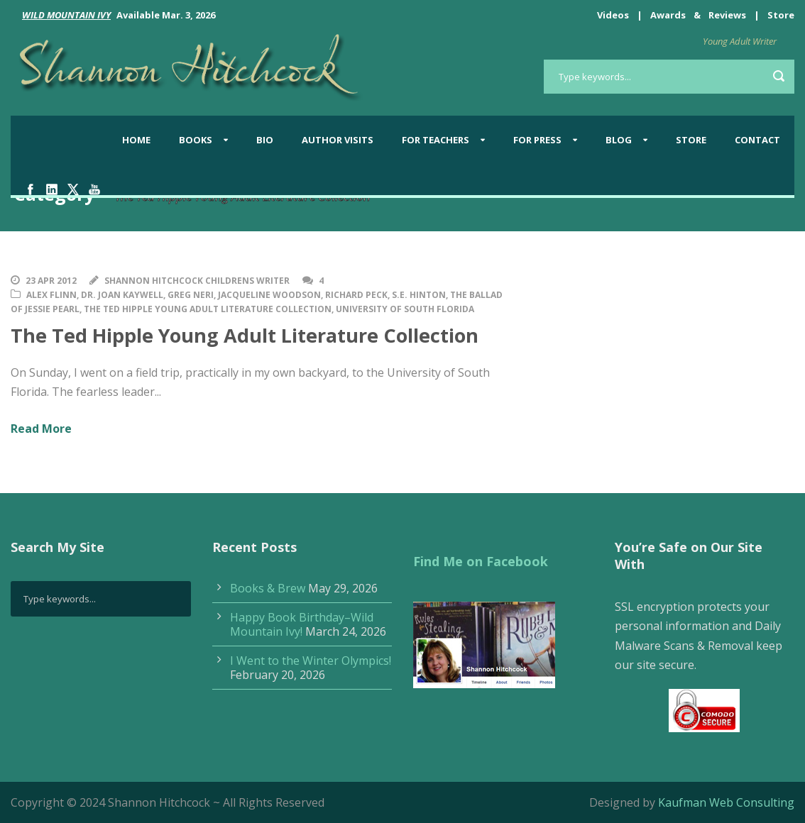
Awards (668, 15)
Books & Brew (267, 588)
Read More (41, 428)
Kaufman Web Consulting (726, 802)
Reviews (727, 15)
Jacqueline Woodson (269, 295)
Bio (264, 139)
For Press (537, 139)
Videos (613, 15)
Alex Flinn (51, 295)
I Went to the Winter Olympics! (310, 660)
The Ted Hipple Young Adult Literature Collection (208, 309)
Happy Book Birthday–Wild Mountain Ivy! (301, 624)
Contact (757, 139)
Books (195, 139)
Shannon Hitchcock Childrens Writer (197, 281)
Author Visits (337, 139)
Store (780, 15)
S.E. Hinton (419, 295)
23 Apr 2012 (51, 281)
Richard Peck (356, 295)
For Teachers (435, 139)
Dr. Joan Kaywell (122, 295)
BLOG (619, 139)
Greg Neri (191, 295)
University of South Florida (405, 309)
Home (136, 139)
